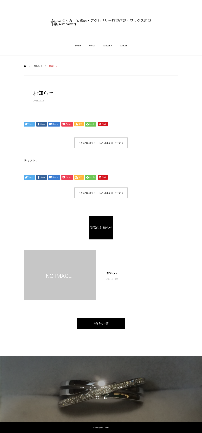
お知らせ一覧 (101, 323)
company (107, 45)
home (78, 45)
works (92, 45)
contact (123, 45)
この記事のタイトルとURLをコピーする (101, 142)
